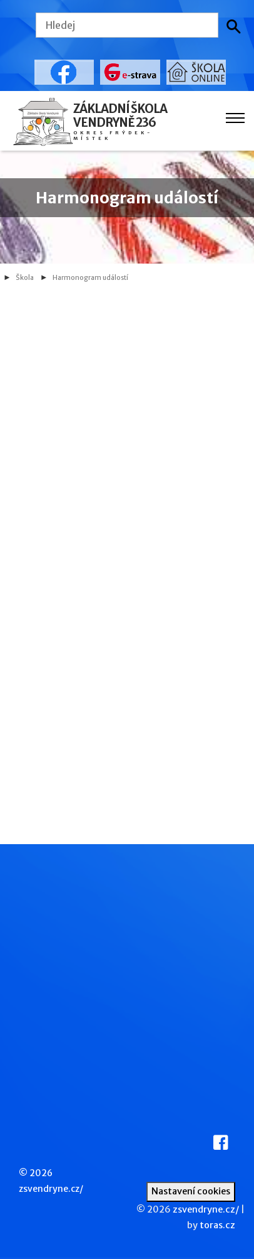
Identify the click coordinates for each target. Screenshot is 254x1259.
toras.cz (217, 1225)
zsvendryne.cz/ (51, 1188)
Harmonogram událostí (90, 278)
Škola (25, 278)
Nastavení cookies (190, 1191)
